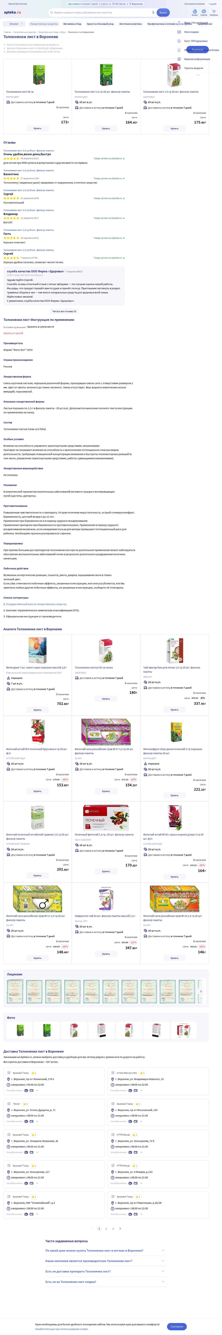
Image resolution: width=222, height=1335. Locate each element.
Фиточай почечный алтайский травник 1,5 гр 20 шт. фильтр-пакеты (37, 836)
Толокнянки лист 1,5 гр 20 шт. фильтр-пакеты (102, 91)
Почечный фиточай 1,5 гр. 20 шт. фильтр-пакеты (104, 834)
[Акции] (195, 12)
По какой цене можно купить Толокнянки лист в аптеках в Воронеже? (105, 1250)
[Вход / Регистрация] (217, 25)
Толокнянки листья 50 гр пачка (94, 667)
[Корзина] (214, 12)
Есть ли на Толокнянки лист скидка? (105, 1282)
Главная (7, 32)
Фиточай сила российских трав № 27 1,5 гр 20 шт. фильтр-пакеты (104, 751)
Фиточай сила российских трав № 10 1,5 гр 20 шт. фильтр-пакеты (172, 918)
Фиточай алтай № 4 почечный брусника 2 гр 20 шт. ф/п (36, 751)
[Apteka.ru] (15, 12)
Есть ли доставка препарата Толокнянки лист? (105, 1271)
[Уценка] (203, 12)
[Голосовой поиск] (153, 12)
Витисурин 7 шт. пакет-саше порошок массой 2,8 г (36, 667)
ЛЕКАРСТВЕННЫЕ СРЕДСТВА (24, 32)
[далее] (201, 991)
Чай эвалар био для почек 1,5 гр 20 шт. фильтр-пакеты (172, 669)
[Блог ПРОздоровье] (217, 43)
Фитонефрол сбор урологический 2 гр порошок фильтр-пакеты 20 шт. (172, 751)
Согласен (177, 1326)
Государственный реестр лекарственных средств (36, 604)
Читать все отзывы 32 (64, 311)
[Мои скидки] (217, 34)
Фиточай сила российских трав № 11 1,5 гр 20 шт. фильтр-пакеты (35, 918)
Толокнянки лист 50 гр (20, 91)
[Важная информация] (217, 61)
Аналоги (197, 49)
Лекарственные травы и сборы (52, 32)
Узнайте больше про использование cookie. (61, 1329)
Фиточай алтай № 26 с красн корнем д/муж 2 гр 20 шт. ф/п (173, 836)
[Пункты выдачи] (217, 70)
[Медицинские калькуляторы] (217, 52)
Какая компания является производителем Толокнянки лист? (105, 1261)
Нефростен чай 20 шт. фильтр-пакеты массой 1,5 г (105, 916)
